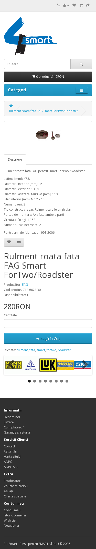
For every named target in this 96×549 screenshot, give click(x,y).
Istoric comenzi (15, 515)
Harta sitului (12, 456)
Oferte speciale (15, 496)
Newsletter (11, 525)
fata (32, 350)
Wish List (10, 520)
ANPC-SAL (11, 467)
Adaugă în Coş (48, 338)
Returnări (10, 451)
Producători (12, 481)
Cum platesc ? (14, 427)
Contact (9, 446)
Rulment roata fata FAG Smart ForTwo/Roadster (43, 111)
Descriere (15, 159)
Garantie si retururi (17, 432)
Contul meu (12, 510)
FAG (25, 284)
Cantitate (10, 315)
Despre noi (12, 417)
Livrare (9, 422)
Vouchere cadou (16, 486)
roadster (64, 350)
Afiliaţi (8, 491)
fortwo (51, 350)
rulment (22, 350)
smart (41, 350)
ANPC (8, 461)
